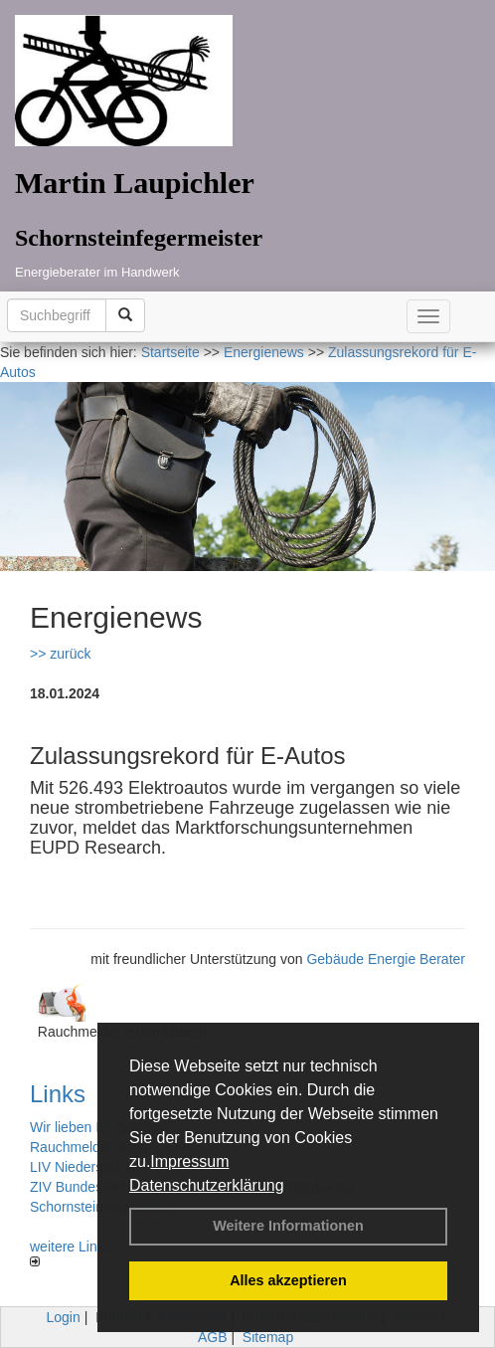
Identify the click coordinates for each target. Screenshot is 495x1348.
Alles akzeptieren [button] (288, 1280)
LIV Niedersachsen (88, 1167)
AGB (213, 1337)
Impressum (189, 1161)
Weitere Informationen (288, 1226)
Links (57, 1093)
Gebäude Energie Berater (385, 959)
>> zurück (60, 654)
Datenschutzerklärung (206, 1185)
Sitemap (268, 1337)
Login (64, 1317)
